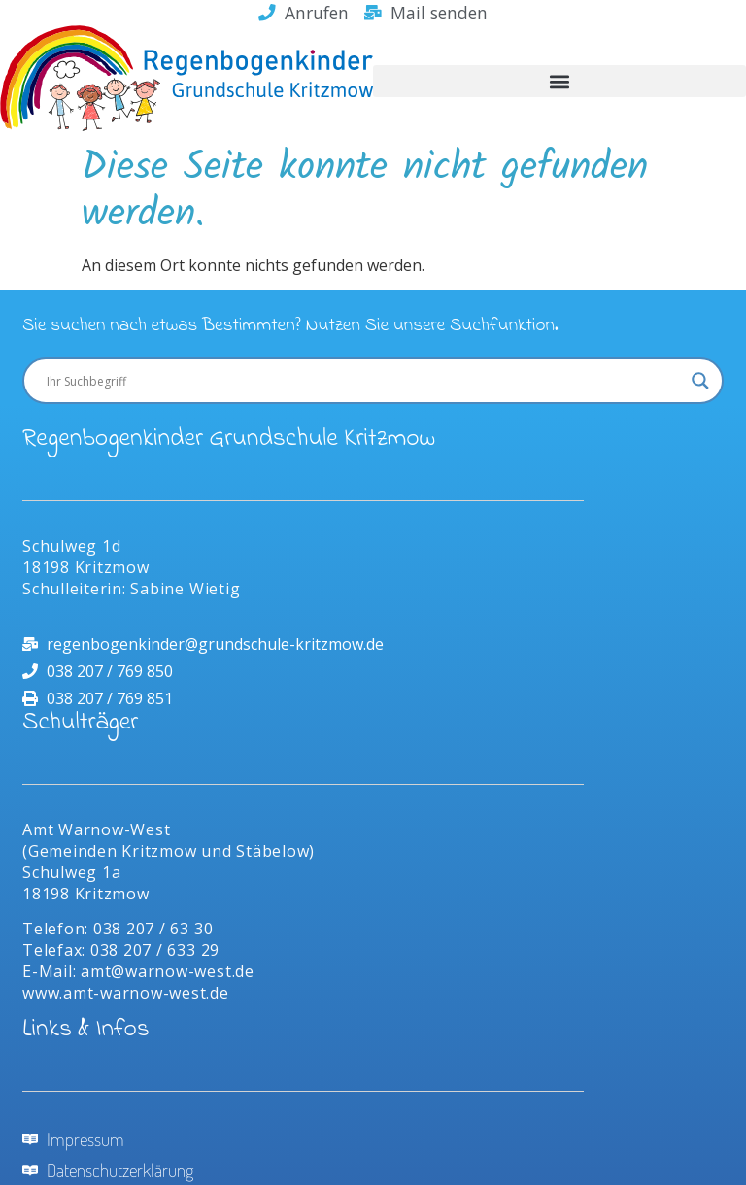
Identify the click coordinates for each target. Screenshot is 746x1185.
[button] (559, 81)
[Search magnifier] (700, 380)
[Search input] (364, 380)
